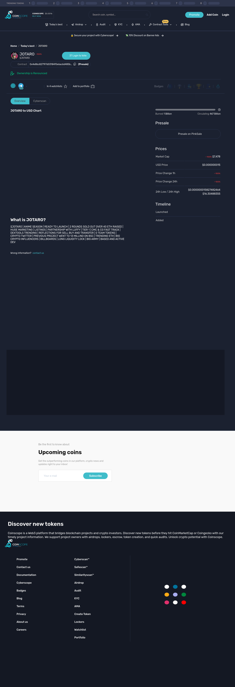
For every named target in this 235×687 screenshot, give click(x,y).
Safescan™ (81, 567)
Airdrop (79, 582)
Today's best (27, 46)
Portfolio (79, 637)
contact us (38, 253)
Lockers (79, 621)
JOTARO (42, 46)
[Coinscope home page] (16, 14)
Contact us (23, 567)
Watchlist (80, 629)
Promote (194, 14)
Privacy (21, 614)
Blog (19, 598)
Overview (20, 101)
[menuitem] (53, 25)
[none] (79, 25)
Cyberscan (39, 101)
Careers (21, 629)
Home (13, 46)
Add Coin (212, 14)
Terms (20, 606)
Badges (158, 86)
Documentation (26, 574)
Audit (77, 590)
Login (225, 14)
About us (22, 621)
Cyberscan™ (81, 559)
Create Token (82, 614)
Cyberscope (24, 582)
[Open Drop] (188, 112)
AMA (77, 606)
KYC (76, 598)
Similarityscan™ (84, 574)
